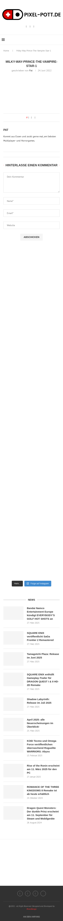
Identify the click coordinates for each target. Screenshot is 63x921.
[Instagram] (26, 26)
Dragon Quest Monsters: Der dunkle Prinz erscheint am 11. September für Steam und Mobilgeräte (43, 813)
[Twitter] (43, 893)
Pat (31, 70)
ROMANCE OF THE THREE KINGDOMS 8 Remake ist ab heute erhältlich (43, 790)
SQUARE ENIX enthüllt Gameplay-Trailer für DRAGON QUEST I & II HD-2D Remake (43, 679)
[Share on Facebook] (31, 117)
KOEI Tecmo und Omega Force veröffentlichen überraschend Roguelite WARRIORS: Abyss (41, 746)
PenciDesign (31, 909)
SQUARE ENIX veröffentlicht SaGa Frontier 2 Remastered (40, 636)
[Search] (59, 40)
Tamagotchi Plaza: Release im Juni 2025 (43, 656)
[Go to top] (31, 916)
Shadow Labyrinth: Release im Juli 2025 (39, 701)
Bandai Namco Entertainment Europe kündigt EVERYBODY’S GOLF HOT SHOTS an (41, 613)
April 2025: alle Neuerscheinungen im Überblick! (40, 723)
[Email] (33, 26)
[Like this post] (28, 117)
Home (6, 50)
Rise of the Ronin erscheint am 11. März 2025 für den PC (43, 769)
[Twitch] (27, 893)
